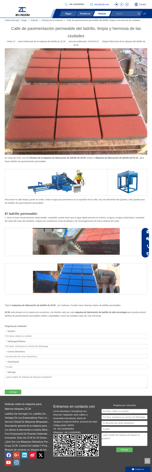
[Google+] (16, 455)
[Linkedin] (24, 455)
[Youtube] (8, 462)
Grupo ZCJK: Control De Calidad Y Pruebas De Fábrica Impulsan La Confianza (27, 447)
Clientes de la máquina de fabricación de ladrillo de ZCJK (57, 158)
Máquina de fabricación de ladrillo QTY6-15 (117, 158)
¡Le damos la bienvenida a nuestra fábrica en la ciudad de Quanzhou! (27, 431)
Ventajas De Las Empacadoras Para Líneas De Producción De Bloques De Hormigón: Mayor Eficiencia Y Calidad (27, 419)
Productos (85, 13)
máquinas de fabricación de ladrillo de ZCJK (34, 305)
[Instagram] (16, 462)
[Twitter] (40, 455)
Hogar (68, 13)
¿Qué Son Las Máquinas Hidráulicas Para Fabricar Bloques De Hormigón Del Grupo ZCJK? (27, 443)
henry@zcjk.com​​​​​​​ (101, 4)
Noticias (102, 13)
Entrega (13, 392)
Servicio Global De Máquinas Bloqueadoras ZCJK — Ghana (27, 423)
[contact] (76, 445)
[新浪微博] (32, 455)
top (147, 461)
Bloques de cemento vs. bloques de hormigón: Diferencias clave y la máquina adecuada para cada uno (27, 451)
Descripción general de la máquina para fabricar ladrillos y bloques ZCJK (27, 427)
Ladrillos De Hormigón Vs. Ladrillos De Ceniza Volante (27, 415)
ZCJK (8, 312)
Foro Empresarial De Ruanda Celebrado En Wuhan (27, 435)
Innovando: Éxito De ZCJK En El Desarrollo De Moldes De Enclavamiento (27, 439)
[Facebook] (8, 455)
